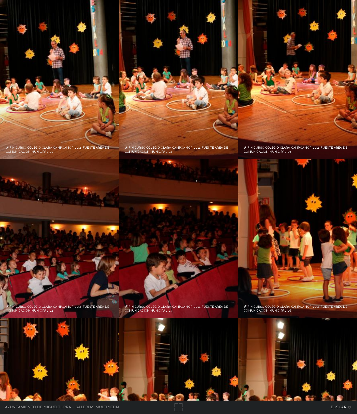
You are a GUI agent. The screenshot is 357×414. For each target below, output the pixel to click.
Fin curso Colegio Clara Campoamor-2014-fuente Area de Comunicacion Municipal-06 (295, 308)
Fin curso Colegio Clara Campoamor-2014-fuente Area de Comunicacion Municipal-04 (57, 308)
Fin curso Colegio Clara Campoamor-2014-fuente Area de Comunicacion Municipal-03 (295, 149)
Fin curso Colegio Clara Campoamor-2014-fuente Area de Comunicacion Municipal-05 (176, 308)
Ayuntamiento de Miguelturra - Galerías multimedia (62, 407)
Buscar (339, 407)
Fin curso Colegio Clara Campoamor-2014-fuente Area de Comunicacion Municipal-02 (176, 149)
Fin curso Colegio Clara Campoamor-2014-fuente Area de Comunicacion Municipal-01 (57, 149)
